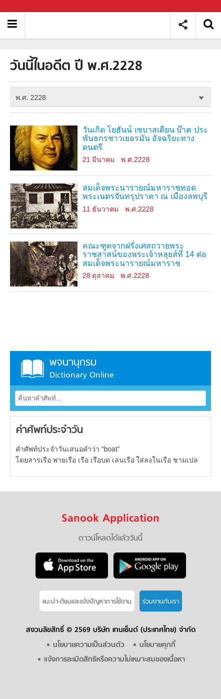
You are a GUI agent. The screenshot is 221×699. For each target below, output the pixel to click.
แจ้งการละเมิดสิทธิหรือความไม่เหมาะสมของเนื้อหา (114, 660)
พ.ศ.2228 (135, 160)
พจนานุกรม (110, 368)
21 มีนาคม (98, 160)
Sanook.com (30, 6)
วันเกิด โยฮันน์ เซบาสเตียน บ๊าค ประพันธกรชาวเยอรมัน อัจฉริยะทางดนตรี (145, 139)
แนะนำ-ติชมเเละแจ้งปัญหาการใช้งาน (87, 601)
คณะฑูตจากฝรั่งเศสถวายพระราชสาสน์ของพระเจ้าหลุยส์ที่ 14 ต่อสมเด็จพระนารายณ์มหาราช (144, 255)
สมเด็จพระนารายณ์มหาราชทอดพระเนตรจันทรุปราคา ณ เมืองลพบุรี (145, 192)
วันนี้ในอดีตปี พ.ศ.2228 (101, 25)
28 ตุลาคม (98, 276)
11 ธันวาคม (100, 209)
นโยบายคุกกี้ (158, 645)
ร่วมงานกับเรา (160, 601)
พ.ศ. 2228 (31, 98)
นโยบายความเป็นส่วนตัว (88, 645)
